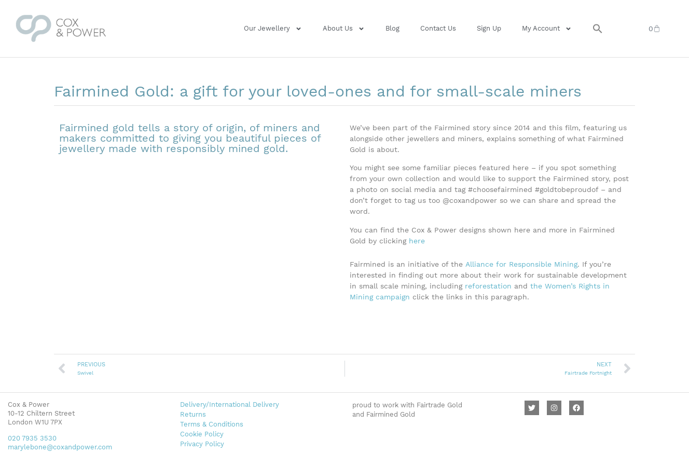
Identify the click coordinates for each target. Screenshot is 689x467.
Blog (392, 28)
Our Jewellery (273, 28)
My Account (547, 28)
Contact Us (438, 28)
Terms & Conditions (211, 424)
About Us (344, 28)
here (417, 241)
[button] (597, 28)
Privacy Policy (202, 444)
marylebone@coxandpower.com (60, 447)
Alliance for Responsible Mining (521, 264)
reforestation (488, 286)
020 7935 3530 (32, 438)
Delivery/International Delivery (229, 404)
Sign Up (489, 28)
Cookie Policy (202, 434)
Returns (193, 414)
